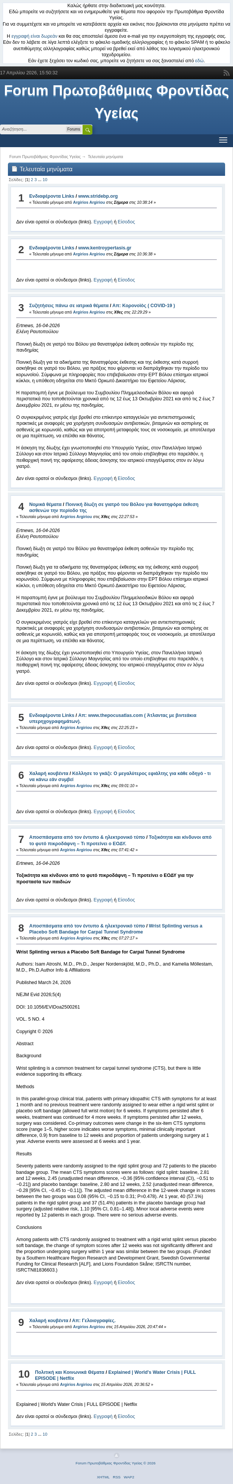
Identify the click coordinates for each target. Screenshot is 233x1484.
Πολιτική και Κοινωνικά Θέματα (69, 1372)
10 (45, 179)
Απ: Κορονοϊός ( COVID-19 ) (143, 305)
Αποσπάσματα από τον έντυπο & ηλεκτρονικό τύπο (87, 837)
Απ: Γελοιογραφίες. (94, 1320)
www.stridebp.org (98, 196)
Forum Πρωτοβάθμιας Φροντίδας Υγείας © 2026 (115, 1463)
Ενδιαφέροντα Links (51, 196)
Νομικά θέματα (45, 504)
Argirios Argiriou (89, 202)
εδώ (199, 60)
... (40, 179)
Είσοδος (126, 222)
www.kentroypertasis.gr (105, 248)
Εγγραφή (103, 222)
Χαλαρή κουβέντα (48, 773)
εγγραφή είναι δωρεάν (35, 36)
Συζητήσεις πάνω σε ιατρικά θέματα (69, 305)
